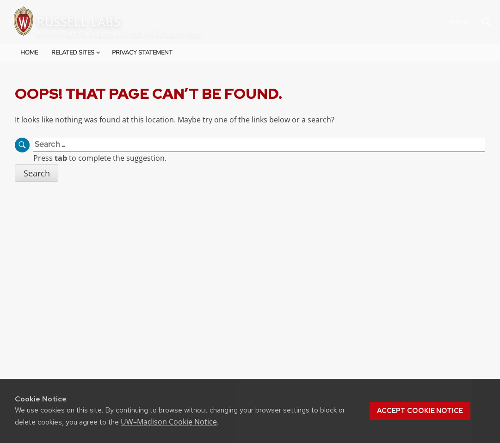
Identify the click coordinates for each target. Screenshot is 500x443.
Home (29, 53)
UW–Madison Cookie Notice (169, 422)
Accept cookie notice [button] (420, 410)
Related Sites (76, 53)
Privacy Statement (142, 53)
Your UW (458, 21)
